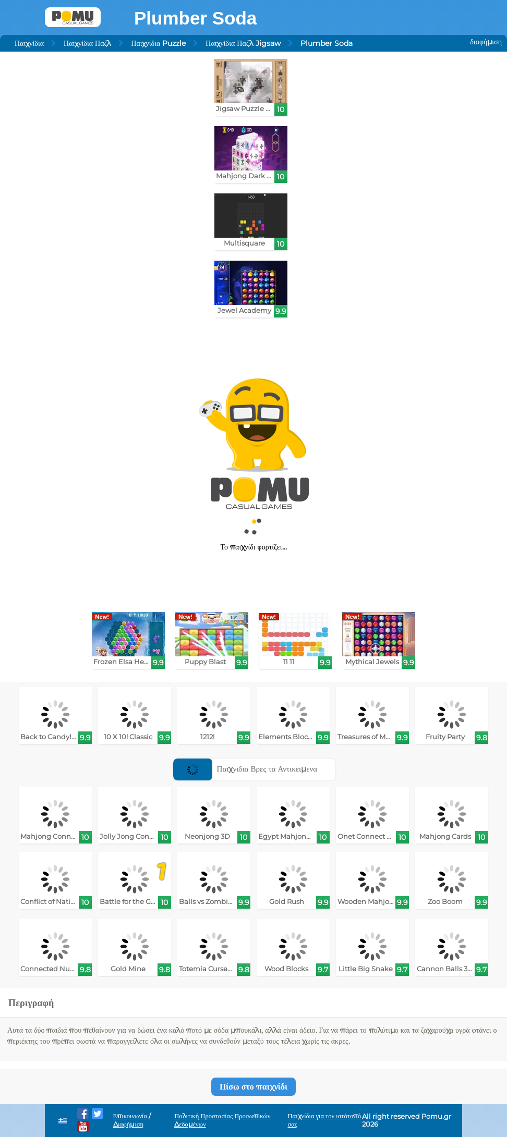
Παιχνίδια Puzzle (158, 43)
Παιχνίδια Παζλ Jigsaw (243, 43)
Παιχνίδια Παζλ (87, 43)
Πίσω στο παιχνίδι (253, 1087)
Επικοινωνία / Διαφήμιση (132, 1120)
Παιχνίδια (29, 43)
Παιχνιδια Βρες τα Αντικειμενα (245, 769)
